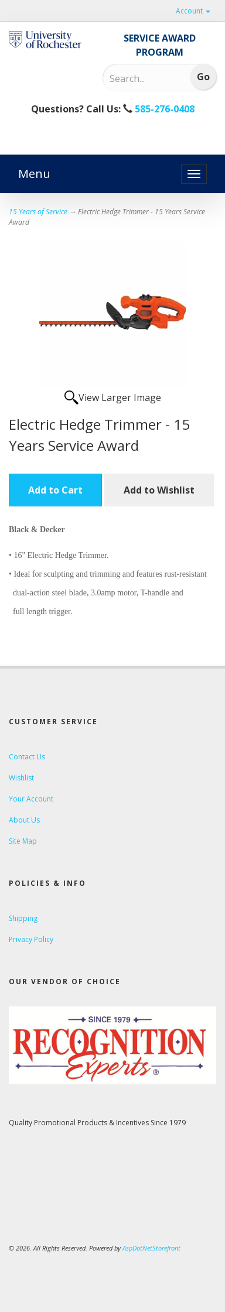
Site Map (23, 841)
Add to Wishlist (159, 490)
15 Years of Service (38, 212)
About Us (24, 820)
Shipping (23, 918)
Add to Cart (55, 490)
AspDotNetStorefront (151, 1248)
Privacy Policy (31, 939)
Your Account (31, 799)
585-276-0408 (163, 108)
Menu (34, 173)
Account (193, 11)
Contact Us (27, 757)
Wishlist (21, 778)
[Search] (142, 78)
